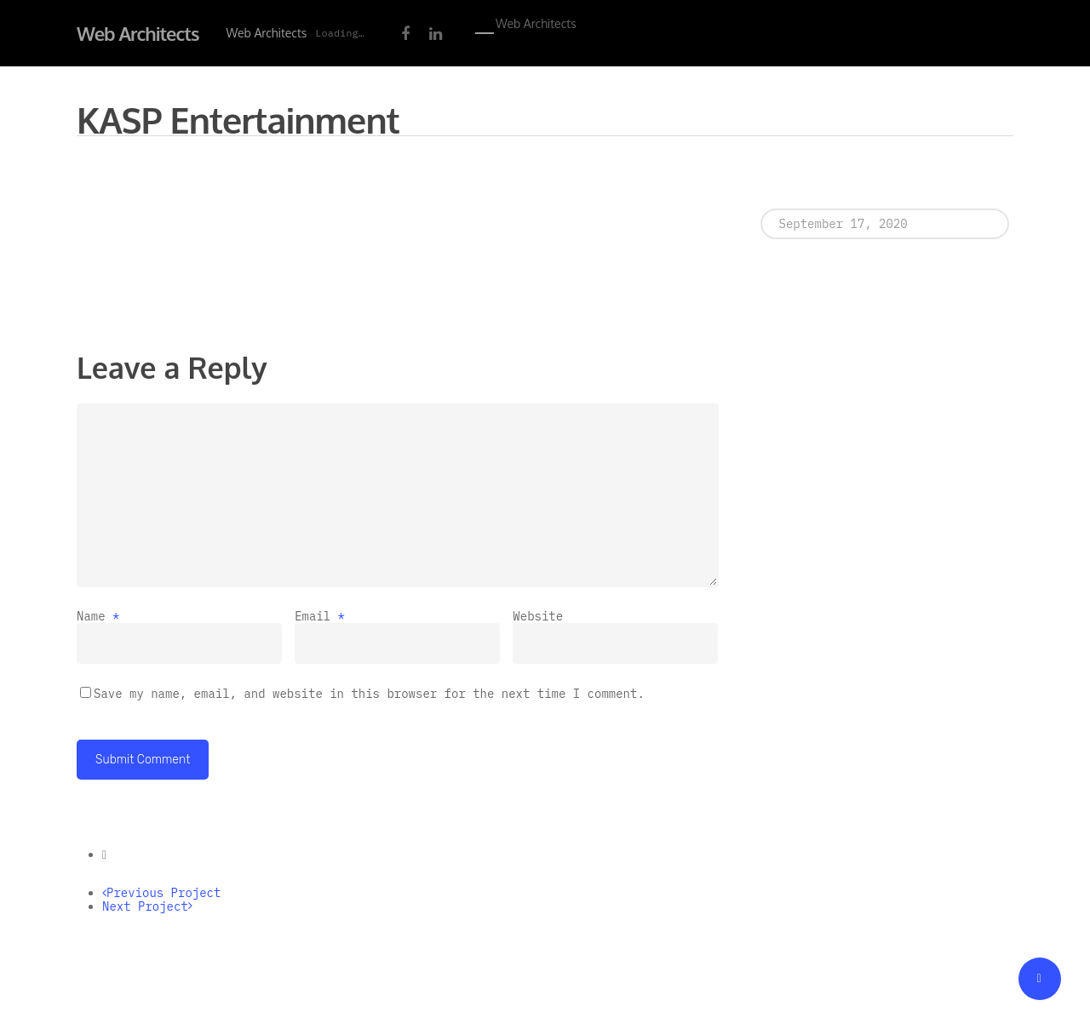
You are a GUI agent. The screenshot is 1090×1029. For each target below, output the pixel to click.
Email (320, 616)
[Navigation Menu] (485, 34)
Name (98, 616)
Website (538, 616)
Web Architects (138, 33)
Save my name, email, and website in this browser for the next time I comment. (369, 693)
